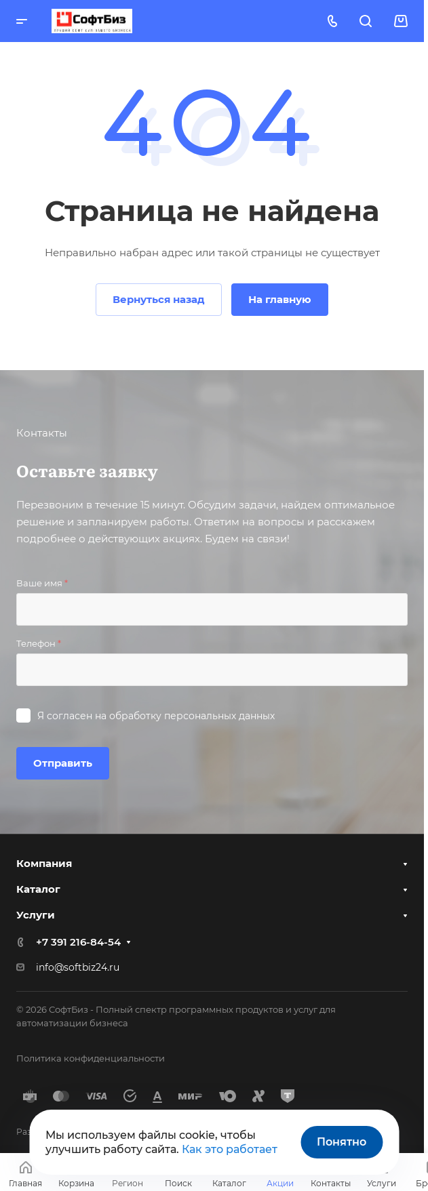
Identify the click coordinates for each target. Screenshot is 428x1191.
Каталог (38, 889)
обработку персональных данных (192, 716)
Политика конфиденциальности (90, 1058)
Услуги (35, 914)
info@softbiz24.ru (77, 967)
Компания (44, 863)
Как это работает (229, 1149)
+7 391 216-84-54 (78, 941)
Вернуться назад (159, 299)
